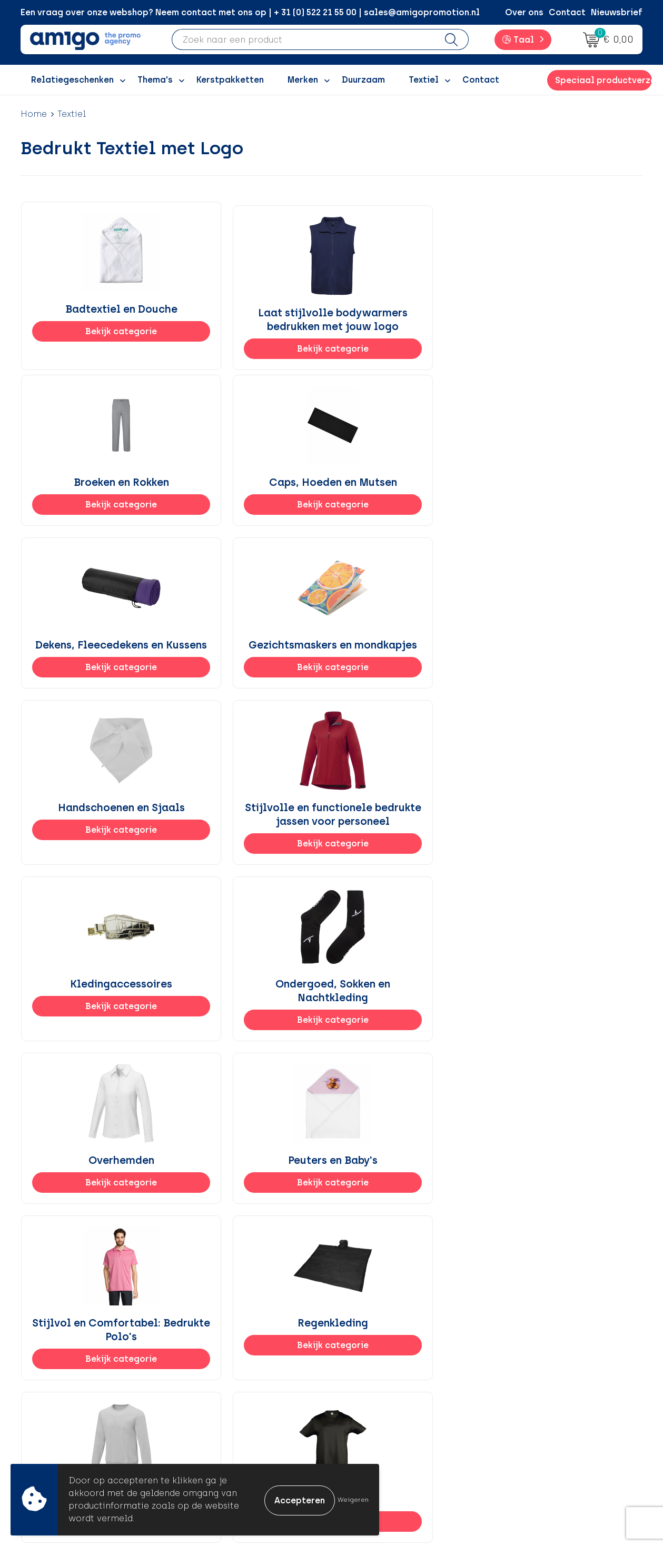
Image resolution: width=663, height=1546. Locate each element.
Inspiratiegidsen (229, 1372)
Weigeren (353, 1499)
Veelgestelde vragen (238, 1452)
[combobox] (303, 39)
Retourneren (373, 1372)
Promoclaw (219, 1388)
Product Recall (379, 1404)
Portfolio (213, 1420)
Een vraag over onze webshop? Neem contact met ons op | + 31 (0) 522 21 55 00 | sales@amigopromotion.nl (250, 12)
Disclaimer (524, 1388)
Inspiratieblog (225, 1356)
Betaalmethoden (384, 1356)
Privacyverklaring (538, 1372)
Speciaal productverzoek (603, 80)
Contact (567, 12)
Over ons (524, 12)
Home (34, 114)
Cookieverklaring (537, 1356)
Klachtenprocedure (389, 1388)
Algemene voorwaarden (552, 1340)
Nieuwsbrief (616, 12)
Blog (204, 1436)
